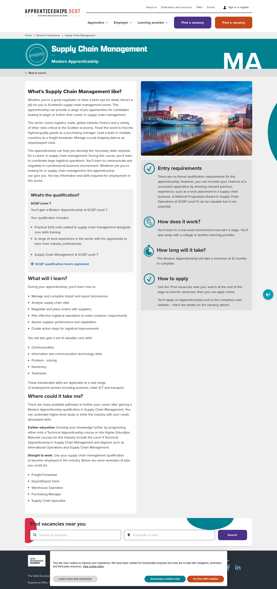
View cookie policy (93, 566)
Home (28, 35)
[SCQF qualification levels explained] (80, 264)
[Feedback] (268, 294)
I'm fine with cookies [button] (205, 578)
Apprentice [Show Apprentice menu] (98, 22)
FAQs (200, 7)
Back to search (35, 73)
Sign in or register (236, 7)
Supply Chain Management (80, 35)
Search (232, 535)
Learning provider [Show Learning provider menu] (153, 22)
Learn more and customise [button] (75, 578)
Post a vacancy (233, 22)
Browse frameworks (48, 35)
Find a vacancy (192, 22)
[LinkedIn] (238, 567)
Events (211, 7)
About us (151, 7)
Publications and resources (176, 7)
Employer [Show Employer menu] (123, 22)
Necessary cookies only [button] (165, 578)
